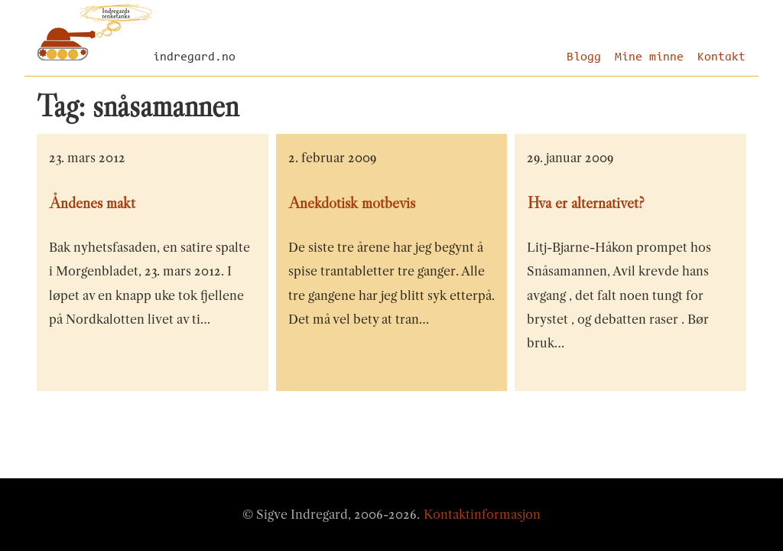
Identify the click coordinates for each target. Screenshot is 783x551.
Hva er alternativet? (586, 203)
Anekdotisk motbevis (352, 203)
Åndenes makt (92, 203)
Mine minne (649, 57)
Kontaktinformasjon (482, 514)
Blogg (584, 57)
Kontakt (721, 57)
